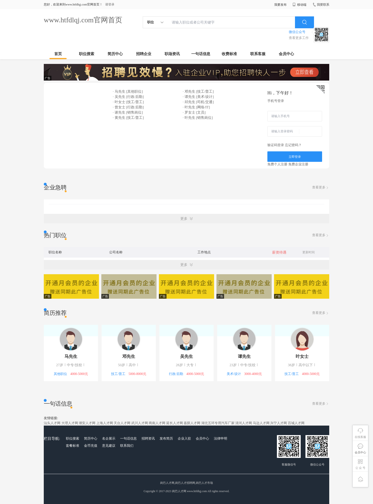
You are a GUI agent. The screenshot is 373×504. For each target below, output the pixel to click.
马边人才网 (261, 423)
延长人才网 (174, 423)
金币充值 (90, 445)
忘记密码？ (293, 145)
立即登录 (295, 156)
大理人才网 (69, 423)
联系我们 (126, 445)
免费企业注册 (298, 164)
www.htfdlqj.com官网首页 (83, 20)
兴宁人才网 (278, 423)
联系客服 (257, 54)
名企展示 (108, 438)
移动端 (299, 4)
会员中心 (286, 54)
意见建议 (108, 445)
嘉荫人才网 (192, 423)
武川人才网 (139, 423)
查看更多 (320, 188)
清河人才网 (243, 423)
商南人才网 (157, 423)
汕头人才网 (52, 423)
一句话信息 (200, 54)
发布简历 (166, 438)
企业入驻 (184, 438)
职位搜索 (86, 54)
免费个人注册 (277, 164)
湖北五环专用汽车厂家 (218, 423)
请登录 (109, 4)
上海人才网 (104, 423)
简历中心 (115, 54)
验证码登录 (275, 145)
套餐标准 (72, 445)
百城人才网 (296, 423)
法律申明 (220, 438)
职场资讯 (172, 54)
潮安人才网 (87, 423)
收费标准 (229, 54)
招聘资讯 (148, 438)
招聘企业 (143, 54)
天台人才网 (122, 423)
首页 (58, 54)
